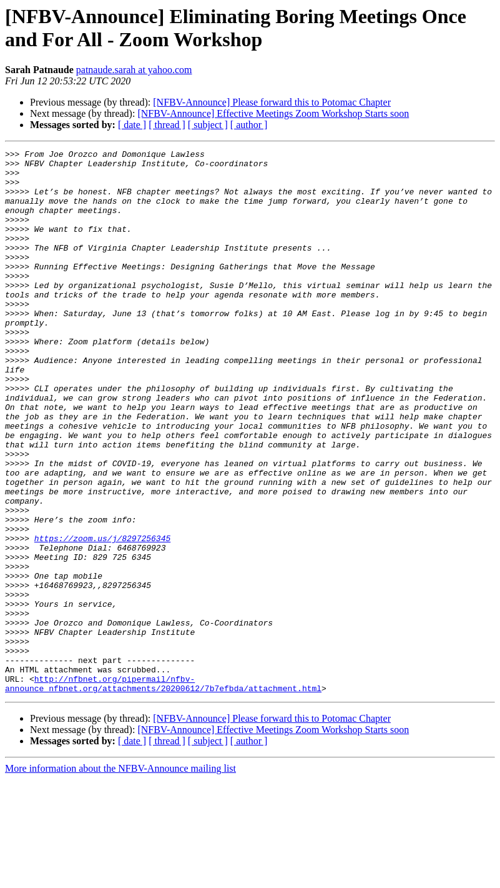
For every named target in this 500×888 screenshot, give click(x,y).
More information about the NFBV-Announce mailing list (120, 877)
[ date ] (132, 124)
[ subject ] (208, 124)
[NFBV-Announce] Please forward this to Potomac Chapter (272, 102)
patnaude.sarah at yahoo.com (134, 69)
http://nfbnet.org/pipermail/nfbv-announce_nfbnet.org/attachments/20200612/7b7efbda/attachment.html (163, 791)
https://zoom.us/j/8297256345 (102, 616)
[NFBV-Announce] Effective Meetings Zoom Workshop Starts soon (273, 113)
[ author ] (249, 124)
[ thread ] (167, 124)
